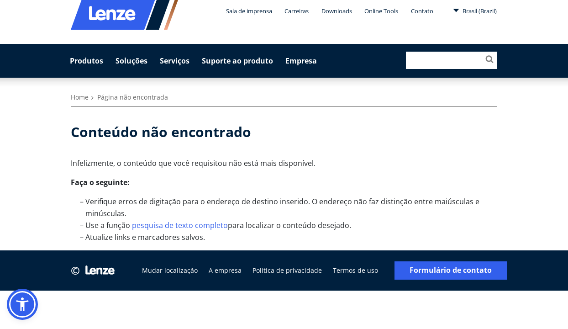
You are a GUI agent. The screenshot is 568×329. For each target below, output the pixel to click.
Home (80, 97)
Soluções (131, 61)
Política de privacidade (287, 270)
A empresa (225, 270)
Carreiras (296, 11)
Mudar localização (170, 270)
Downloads (336, 11)
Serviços (174, 61)
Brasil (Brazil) (475, 10)
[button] (22, 304)
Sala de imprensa (249, 11)
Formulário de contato (451, 270)
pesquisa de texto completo (180, 225)
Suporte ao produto (237, 61)
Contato (422, 11)
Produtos (86, 61)
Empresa (301, 61)
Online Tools (381, 11)
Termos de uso (355, 270)
